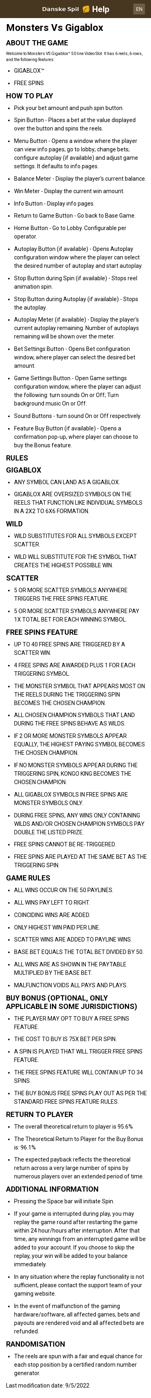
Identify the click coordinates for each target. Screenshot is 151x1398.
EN (139, 9)
